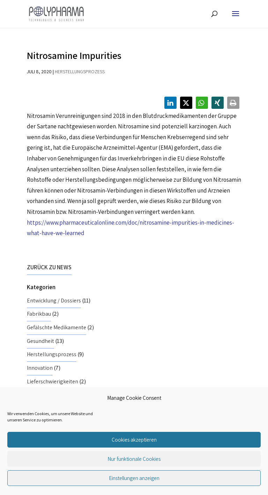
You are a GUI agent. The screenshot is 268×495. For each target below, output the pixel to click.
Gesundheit (40, 341)
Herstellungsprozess (80, 71)
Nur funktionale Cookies (134, 459)
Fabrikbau (39, 313)
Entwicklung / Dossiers (54, 300)
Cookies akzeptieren (134, 439)
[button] (170, 103)
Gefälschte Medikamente (56, 327)
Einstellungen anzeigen (134, 478)
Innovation (40, 368)
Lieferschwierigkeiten (52, 381)
